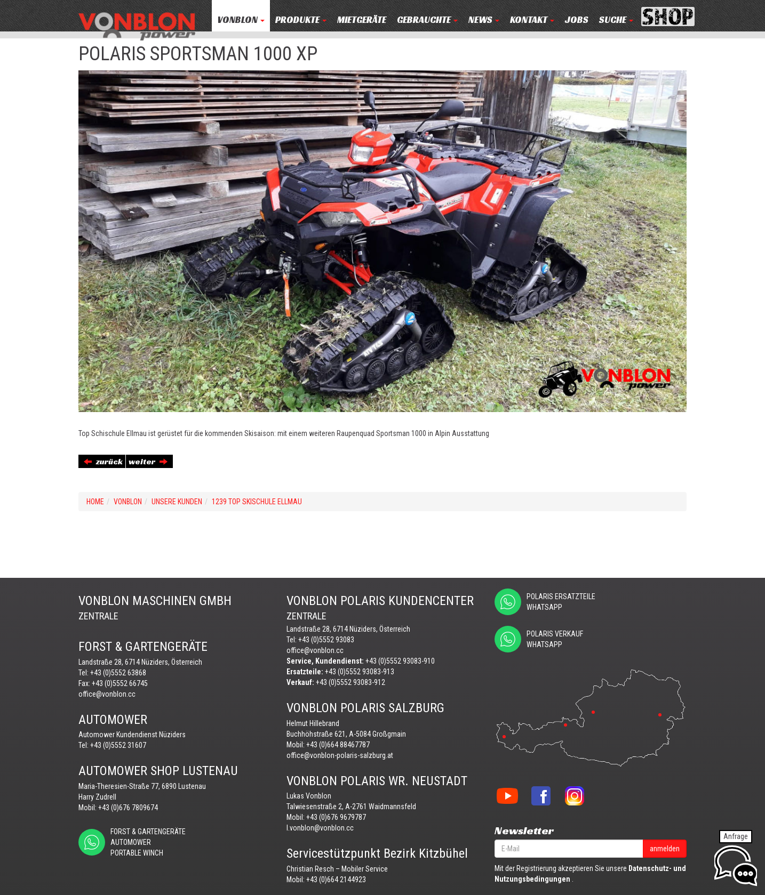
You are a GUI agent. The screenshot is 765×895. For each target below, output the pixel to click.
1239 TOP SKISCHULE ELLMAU (257, 501)
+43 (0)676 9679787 (336, 817)
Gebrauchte (427, 20)
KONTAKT (532, 20)
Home (95, 501)
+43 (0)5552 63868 (118, 672)
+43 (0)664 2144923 (336, 879)
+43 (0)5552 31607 (118, 745)
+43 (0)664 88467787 (338, 744)
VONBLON (241, 20)
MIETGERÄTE (361, 20)
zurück (103, 461)
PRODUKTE (300, 20)
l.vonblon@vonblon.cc (320, 828)
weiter (148, 461)
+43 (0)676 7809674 (128, 807)
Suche (616, 20)
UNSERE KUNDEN (177, 501)
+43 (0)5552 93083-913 (359, 671)
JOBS (576, 20)
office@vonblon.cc (107, 694)
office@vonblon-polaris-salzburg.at (339, 755)
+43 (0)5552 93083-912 (350, 682)
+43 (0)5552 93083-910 (400, 661)
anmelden (665, 848)
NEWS (483, 20)
